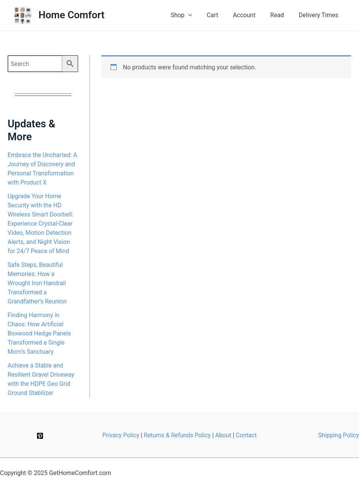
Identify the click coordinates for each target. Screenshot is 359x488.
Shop (193, 15)
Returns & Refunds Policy (177, 435)
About (224, 435)
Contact (247, 435)
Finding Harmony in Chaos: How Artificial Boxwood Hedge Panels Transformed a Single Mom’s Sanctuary (40, 333)
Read (281, 15)
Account (250, 15)
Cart (221, 15)
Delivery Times (320, 15)
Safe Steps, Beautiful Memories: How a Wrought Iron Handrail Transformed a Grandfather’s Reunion (37, 283)
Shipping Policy (338, 435)
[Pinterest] (40, 435)
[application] (200, 15)
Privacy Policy (120, 435)
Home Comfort (71, 15)
